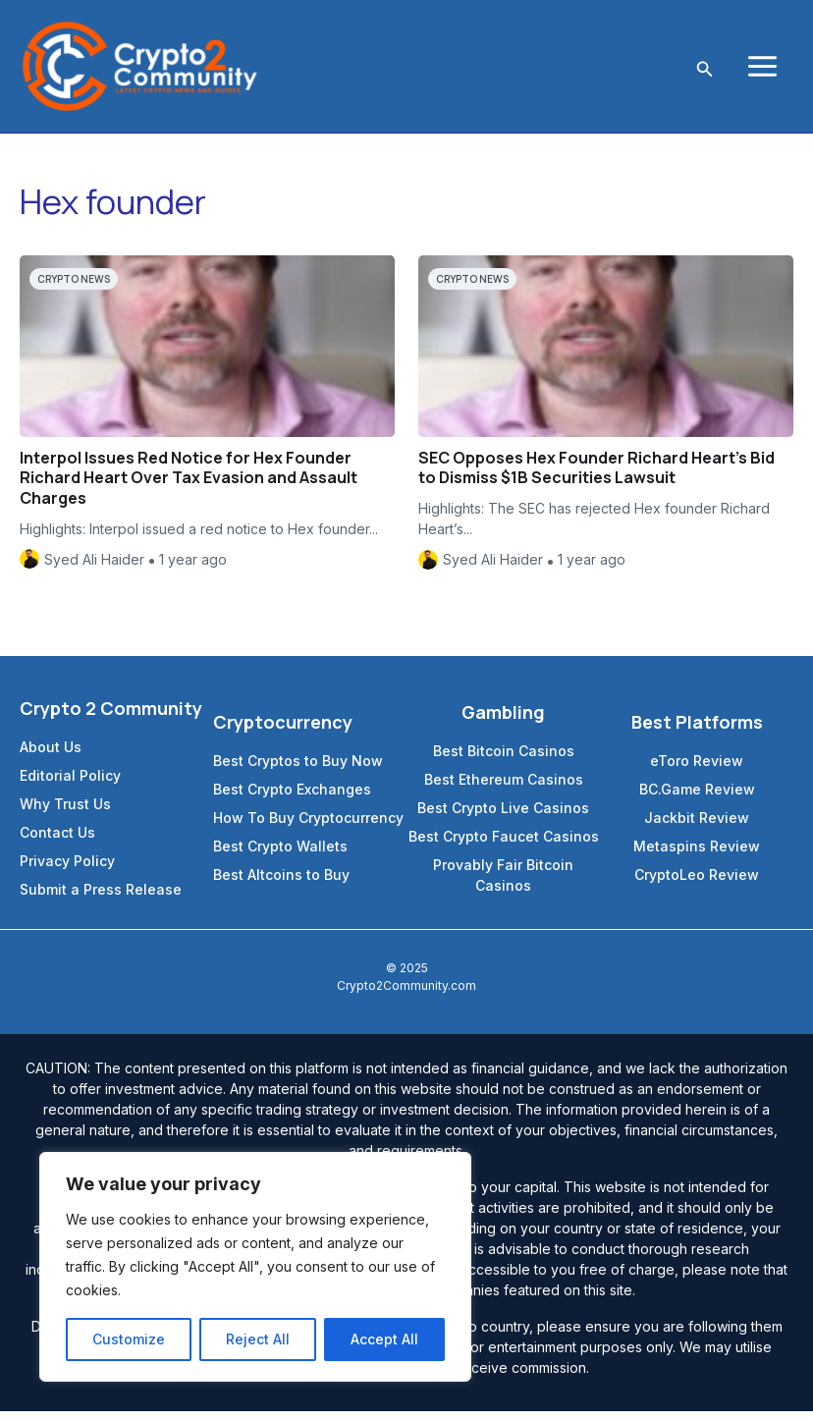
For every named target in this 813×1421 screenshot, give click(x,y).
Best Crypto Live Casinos (503, 817)
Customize (128, 1339)
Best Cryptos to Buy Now (298, 770)
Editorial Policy (70, 785)
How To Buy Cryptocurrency (308, 827)
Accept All (384, 1339)
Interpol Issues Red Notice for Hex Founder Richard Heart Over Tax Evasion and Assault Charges (188, 488)
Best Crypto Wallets (280, 855)
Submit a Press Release (101, 899)
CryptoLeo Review (696, 884)
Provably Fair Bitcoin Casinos (503, 884)
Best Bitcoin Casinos (503, 760)
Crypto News (73, 289)
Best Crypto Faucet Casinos (503, 846)
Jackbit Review (696, 827)
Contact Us (57, 842)
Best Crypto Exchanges (292, 799)
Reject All (258, 1339)
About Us (50, 756)
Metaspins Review (696, 855)
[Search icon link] (703, 71)
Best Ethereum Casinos (503, 789)
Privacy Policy (67, 870)
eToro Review (696, 770)
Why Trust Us (65, 813)
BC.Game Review (697, 799)
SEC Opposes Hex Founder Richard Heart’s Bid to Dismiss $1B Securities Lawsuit (596, 478)
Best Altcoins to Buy (281, 884)
